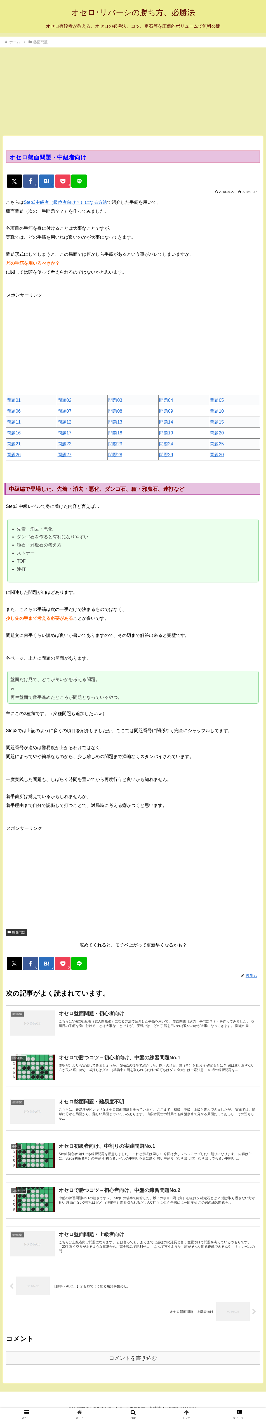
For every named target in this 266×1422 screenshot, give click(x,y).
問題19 (166, 434)
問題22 (65, 445)
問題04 (166, 402)
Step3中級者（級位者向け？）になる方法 (65, 204)
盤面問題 (16, 934)
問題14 (166, 424)
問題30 (217, 456)
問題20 (217, 434)
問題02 (65, 402)
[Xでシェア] (16, 182)
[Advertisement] (133, 90)
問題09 (166, 413)
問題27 (65, 456)
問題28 (115, 456)
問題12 (65, 424)
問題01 (14, 402)
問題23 (115, 445)
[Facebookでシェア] (34, 182)
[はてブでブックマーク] (53, 182)
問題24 (166, 445)
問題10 (217, 413)
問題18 (115, 434)
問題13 (115, 424)
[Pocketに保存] (71, 182)
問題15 (217, 424)
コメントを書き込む (133, 1363)
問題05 (217, 402)
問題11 (14, 424)
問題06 (14, 413)
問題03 (115, 402)
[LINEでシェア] (90, 182)
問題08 (115, 413)
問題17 (65, 434)
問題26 (14, 456)
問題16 (14, 434)
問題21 (14, 445)
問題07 (65, 413)
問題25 (217, 445)
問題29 (166, 456)
